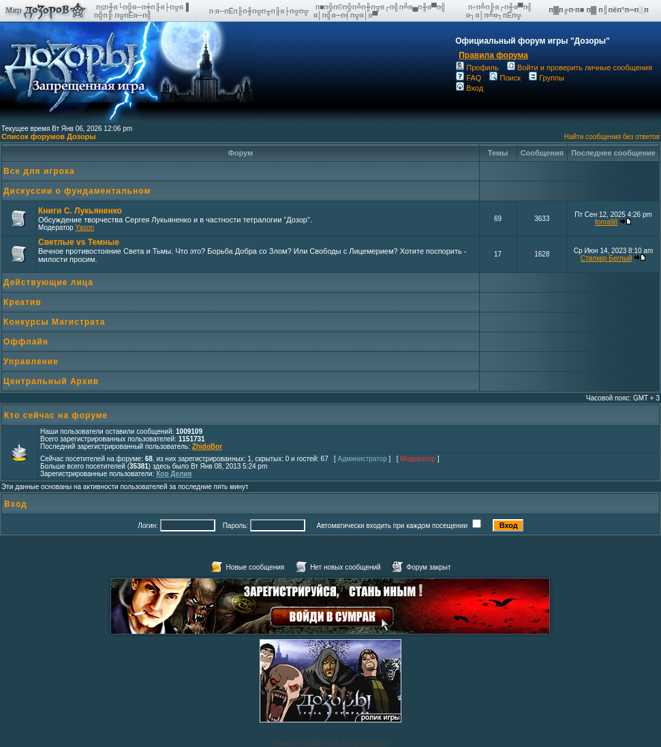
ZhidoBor (207, 446)
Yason (84, 227)
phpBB (311, 743)
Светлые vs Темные (78, 242)
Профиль (477, 67)
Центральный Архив (51, 381)
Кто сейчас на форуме (56, 415)
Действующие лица (48, 282)
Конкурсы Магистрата (54, 322)
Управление (31, 361)
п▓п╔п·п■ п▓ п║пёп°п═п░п (600, 9)
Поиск (504, 78)
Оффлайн (25, 342)
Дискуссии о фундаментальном (77, 191)
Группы (546, 78)
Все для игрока (39, 171)
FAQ (468, 78)
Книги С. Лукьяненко (80, 211)
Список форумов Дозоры (48, 136)
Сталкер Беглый (606, 258)
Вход (469, 88)
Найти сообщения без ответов (612, 137)
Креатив (22, 302)
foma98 (606, 222)
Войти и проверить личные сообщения (579, 67)
